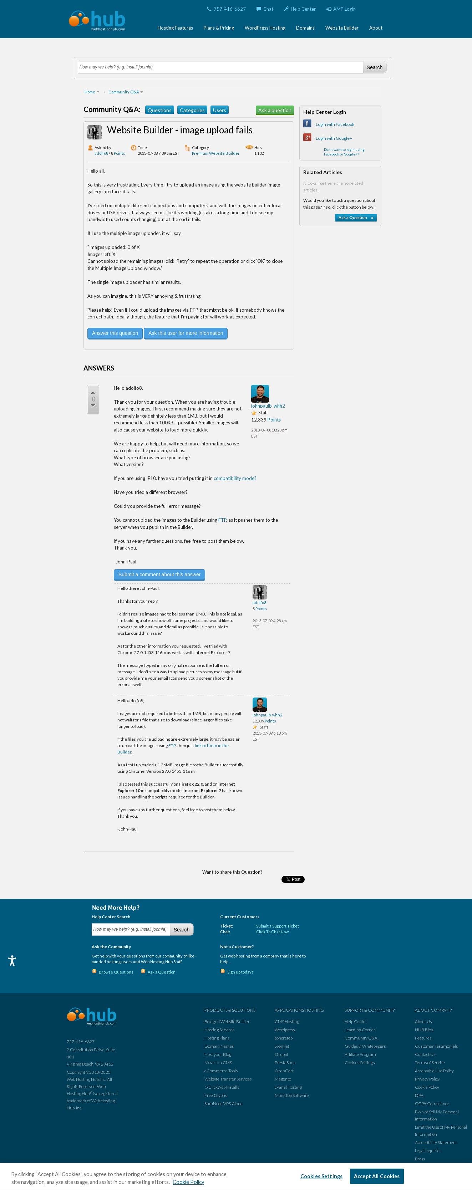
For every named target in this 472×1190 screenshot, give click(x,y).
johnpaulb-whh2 (268, 406)
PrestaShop (285, 1062)
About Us (423, 1021)
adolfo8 (101, 153)
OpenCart (284, 1070)
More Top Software (292, 1095)
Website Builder (342, 28)
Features (423, 1038)
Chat (265, 9)
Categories (192, 110)
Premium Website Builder (216, 153)
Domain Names (219, 1046)
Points (119, 153)
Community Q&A (361, 1038)
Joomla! (282, 1046)
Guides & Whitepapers (365, 1046)
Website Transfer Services (228, 1079)
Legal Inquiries (428, 1150)
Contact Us (425, 1054)
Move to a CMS (218, 1062)
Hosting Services (219, 1029)
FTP (222, 520)
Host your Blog (217, 1054)
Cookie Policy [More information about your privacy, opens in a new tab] (188, 1182)
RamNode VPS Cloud (223, 1103)
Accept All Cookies (377, 1176)
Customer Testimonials (436, 1046)
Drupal (281, 1054)
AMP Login (341, 9)
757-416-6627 (226, 9)
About (375, 28)
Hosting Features (175, 28)
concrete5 (284, 1038)
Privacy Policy (427, 1079)
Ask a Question (162, 972)
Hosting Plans (216, 1038)
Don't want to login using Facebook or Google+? (344, 151)
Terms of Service (430, 1062)
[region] (236, 1176)
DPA (419, 1095)
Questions (160, 110)
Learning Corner (360, 1029)
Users (219, 110)
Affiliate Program (360, 1054)
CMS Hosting (287, 1021)
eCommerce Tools (221, 1070)
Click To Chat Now (272, 931)
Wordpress (285, 1029)
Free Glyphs (215, 1095)
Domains (305, 28)
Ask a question (274, 110)
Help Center (300, 9)
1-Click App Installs (221, 1087)
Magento (283, 1079)
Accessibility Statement (436, 1142)
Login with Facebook (335, 124)
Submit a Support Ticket (277, 926)
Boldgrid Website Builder (227, 1021)
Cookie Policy (427, 1087)
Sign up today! (240, 972)
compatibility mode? (235, 478)
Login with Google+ (334, 138)
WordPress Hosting (265, 28)
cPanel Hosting (288, 1087)
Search (374, 67)
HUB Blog (424, 1029)
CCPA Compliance (432, 1103)
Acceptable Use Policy (434, 1070)
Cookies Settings (360, 1062)
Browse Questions (116, 972)
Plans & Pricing (219, 28)
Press (420, 1158)
